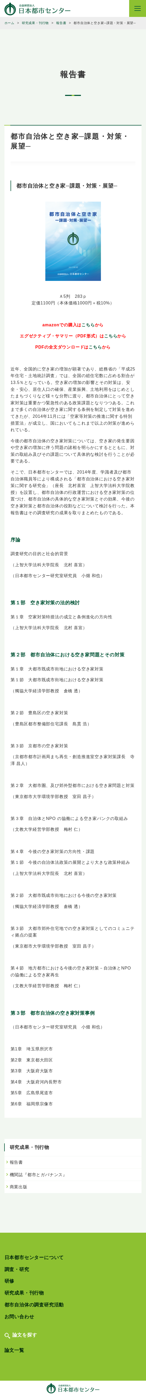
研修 (9, 1281)
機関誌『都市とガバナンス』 (38, 1174)
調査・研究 (16, 1269)
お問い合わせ (19, 1316)
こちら (88, 325)
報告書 (16, 1162)
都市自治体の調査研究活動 (34, 1304)
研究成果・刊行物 (24, 1293)
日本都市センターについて (34, 1257)
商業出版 (18, 1187)
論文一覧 (14, 1350)
